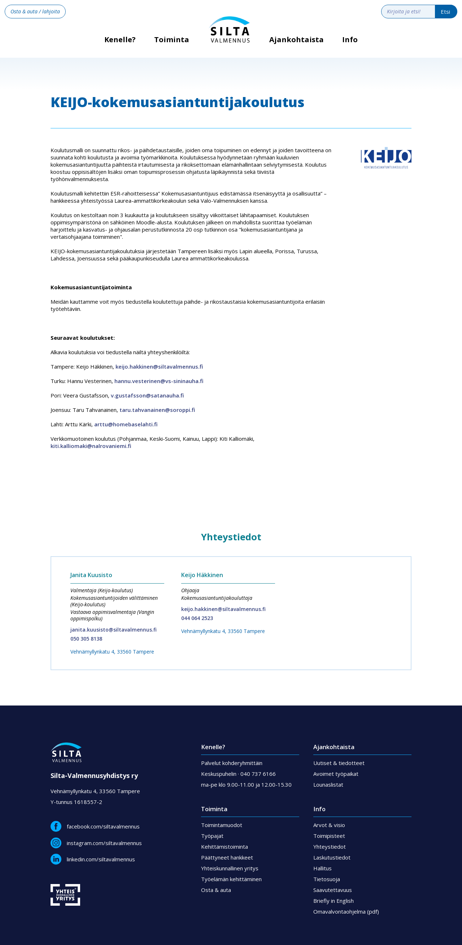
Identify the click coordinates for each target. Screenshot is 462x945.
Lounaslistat (328, 784)
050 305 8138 (86, 638)
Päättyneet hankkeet (227, 857)
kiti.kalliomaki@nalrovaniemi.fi (91, 445)
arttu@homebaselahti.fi (126, 424)
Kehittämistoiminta (224, 846)
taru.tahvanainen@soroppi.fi (157, 409)
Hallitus (322, 868)
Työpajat (212, 835)
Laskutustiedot (331, 857)
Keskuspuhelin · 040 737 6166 (238, 773)
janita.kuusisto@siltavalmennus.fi (113, 629)
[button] (172, 45)
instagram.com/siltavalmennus (104, 843)
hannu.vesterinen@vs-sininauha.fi (159, 380)
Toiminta (171, 39)
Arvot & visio (329, 824)
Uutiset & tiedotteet (339, 762)
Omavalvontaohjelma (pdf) (346, 911)
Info (350, 39)
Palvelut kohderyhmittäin (231, 762)
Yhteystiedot (329, 846)
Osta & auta (216, 889)
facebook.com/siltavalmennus (103, 826)
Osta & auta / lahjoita (35, 11)
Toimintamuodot (221, 824)
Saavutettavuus (332, 889)
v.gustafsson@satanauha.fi (147, 395)
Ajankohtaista (296, 39)
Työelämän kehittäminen (231, 879)
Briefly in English (333, 900)
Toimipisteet (329, 835)
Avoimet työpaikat (335, 773)
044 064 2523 (197, 618)
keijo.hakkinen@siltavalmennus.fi (159, 366)
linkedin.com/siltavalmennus (101, 859)
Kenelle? (120, 42)
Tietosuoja (326, 879)
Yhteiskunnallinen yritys (229, 868)
